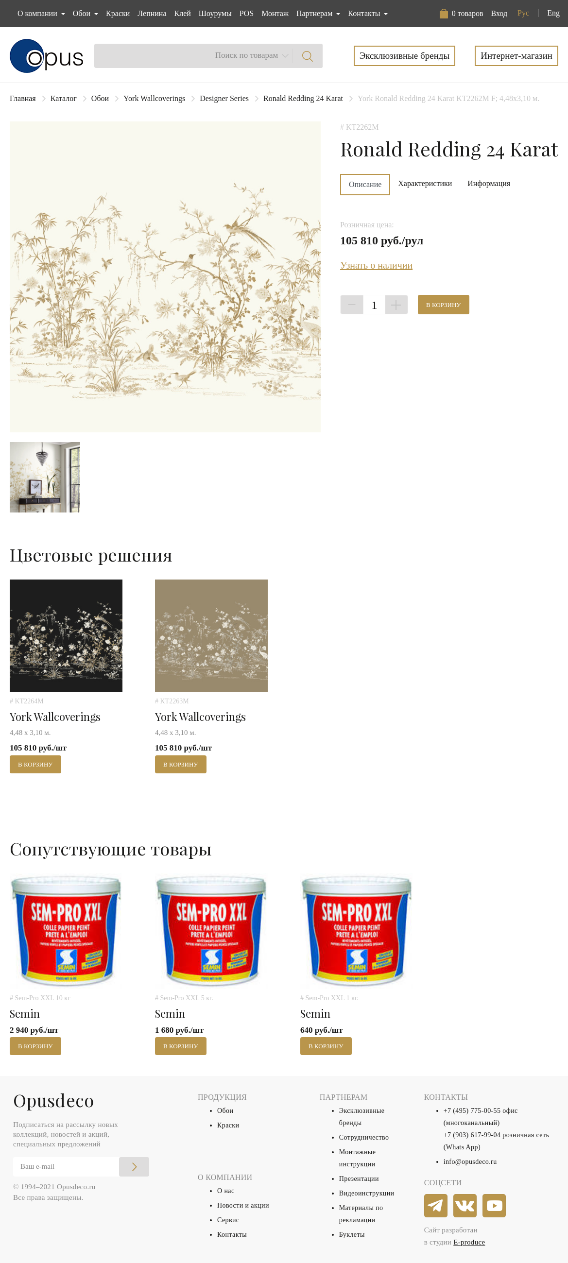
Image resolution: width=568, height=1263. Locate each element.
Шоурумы (215, 13)
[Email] (81, 1167)
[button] (461, 13)
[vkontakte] (465, 1206)
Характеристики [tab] (425, 183)
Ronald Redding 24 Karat (303, 98)
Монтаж (275, 13)
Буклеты (352, 1234)
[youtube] (494, 1206)
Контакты (232, 1234)
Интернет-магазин (516, 56)
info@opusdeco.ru (470, 1161)
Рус (523, 13)
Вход (499, 13)
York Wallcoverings (154, 98)
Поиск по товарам (246, 55)
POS (247, 13)
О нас (226, 1191)
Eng (553, 13)
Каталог (64, 98)
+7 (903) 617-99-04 (472, 1135)
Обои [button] (82, 13)
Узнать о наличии (376, 265)
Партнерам (315, 13)
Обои (100, 98)
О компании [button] (38, 13)
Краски (118, 13)
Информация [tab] (488, 183)
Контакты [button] (365, 13)
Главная (23, 98)
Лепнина (152, 13)
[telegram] (436, 1206)
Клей (182, 13)
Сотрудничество (364, 1137)
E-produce (469, 1242)
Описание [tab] (365, 184)
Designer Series (224, 98)
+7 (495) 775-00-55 (472, 1110)
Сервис (228, 1220)
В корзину (443, 304)
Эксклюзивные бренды (405, 56)
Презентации (359, 1178)
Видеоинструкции (367, 1193)
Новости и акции (243, 1205)
